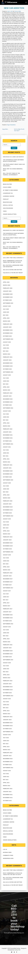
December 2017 (8, 578)
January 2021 (7, 468)
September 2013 (8, 731)
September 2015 (8, 659)
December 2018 (8, 542)
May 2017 (5, 599)
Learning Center (8, 196)
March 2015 (6, 677)
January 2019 (7, 539)
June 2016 (6, 632)
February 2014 (7, 716)
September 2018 (8, 551)
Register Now (7, 202)
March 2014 (6, 713)
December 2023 (8, 363)
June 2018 (6, 560)
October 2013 (7, 728)
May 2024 (5, 351)
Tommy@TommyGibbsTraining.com (14, 933)
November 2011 (8, 797)
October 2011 (7, 800)
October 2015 (7, 656)
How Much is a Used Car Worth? (13, 156)
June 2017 (6, 596)
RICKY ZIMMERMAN (8, 260)
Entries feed (7, 852)
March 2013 (6, 749)
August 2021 (7, 447)
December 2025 (8, 294)
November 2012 (8, 761)
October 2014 (7, 692)
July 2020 (6, 486)
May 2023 (5, 384)
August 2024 (7, 342)
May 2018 (5, 563)
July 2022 (6, 414)
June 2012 (6, 776)
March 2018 (6, 569)
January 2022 (7, 432)
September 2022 (8, 408)
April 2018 (6, 566)
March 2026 (6, 285)
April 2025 (6, 318)
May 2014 (5, 707)
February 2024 (7, 357)
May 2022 (5, 420)
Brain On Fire (7, 184)
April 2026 (6, 282)
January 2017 (7, 611)
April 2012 (6, 782)
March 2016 (6, 641)
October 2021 (7, 441)
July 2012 (6, 773)
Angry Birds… (5, 129)
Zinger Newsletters (11, 124)
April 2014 (6, 710)
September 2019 (8, 515)
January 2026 (7, 291)
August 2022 (7, 411)
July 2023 (6, 378)
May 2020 (5, 492)
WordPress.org (8, 858)
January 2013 (7, 755)
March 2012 (6, 785)
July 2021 (6, 450)
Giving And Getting (16, 269)
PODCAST (6, 199)
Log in (5, 849)
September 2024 (8, 339)
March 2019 (6, 533)
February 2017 (7, 608)
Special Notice (8, 205)
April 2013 (6, 746)
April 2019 (6, 530)
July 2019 (6, 521)
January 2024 (7, 360)
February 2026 (7, 288)
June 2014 (6, 704)
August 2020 (7, 483)
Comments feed (8, 855)
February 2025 (7, 324)
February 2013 (7, 752)
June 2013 (6, 740)
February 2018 (7, 572)
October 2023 (7, 369)
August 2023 (7, 375)
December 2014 (8, 686)
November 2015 (8, 653)
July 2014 (6, 701)
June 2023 (6, 381)
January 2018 (7, 575)
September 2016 (8, 623)
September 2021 (8, 444)
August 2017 (7, 590)
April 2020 (6, 495)
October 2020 (7, 477)
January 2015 (7, 683)
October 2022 (7, 405)
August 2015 (7, 662)
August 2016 (7, 626)
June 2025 (6, 312)
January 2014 (7, 719)
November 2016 (8, 617)
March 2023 (6, 390)
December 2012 (8, 758)
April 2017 (6, 602)
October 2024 (7, 336)
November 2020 (8, 474)
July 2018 (6, 557)
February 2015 (7, 680)
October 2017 (7, 584)
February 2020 (7, 500)
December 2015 (8, 650)
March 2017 (6, 605)
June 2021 (6, 453)
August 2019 (7, 518)
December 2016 (8, 614)
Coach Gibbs (7, 187)
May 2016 (5, 635)
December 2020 (8, 471)
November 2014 (8, 689)
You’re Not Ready (17, 272)
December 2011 (8, 794)
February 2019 (7, 536)
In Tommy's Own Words (10, 190)
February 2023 (7, 393)
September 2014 (8, 695)
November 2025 (8, 297)
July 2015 (6, 665)
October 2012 (7, 764)
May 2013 (5, 743)
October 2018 (7, 548)
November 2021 (8, 438)
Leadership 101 (8, 193)
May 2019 (5, 527)
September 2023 (8, 372)
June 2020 (6, 489)
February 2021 (7, 465)
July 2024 (6, 345)
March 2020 (6, 498)
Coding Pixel (17, 949)
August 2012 (7, 770)
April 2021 (6, 459)
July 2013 (6, 737)
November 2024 (8, 333)
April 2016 (6, 638)
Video (5, 211)
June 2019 (6, 524)
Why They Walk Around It (15, 257)
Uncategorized (8, 208)
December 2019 (8, 506)
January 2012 (7, 791)
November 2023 (8, 366)
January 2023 (7, 396)
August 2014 (7, 698)
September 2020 (8, 480)
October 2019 (7, 512)
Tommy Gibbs (18, 11)
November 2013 (8, 725)
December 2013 (8, 722)
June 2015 (6, 668)
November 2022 (8, 402)
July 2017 (6, 593)
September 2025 (8, 303)
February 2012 (7, 788)
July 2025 (6, 309)
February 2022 (7, 429)
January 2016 (7, 647)
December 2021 (8, 435)
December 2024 (8, 330)
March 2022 (6, 426)
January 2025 (7, 327)
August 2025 (7, 306)
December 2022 (8, 399)
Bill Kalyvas (7, 265)
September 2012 (8, 767)
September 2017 (8, 587)
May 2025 (5, 315)
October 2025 (7, 300)
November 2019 (8, 509)
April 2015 (6, 674)
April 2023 (6, 387)
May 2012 (5, 779)
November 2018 (8, 545)
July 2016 (6, 629)
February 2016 (7, 644)
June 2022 (6, 417)
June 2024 (6, 348)
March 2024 (6, 354)
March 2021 (6, 462)
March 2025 (6, 321)
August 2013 (7, 734)
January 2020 (7, 503)
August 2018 (7, 554)
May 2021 (5, 456)
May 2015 (5, 671)
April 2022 (6, 423)
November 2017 (8, 581)
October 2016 (7, 620)
